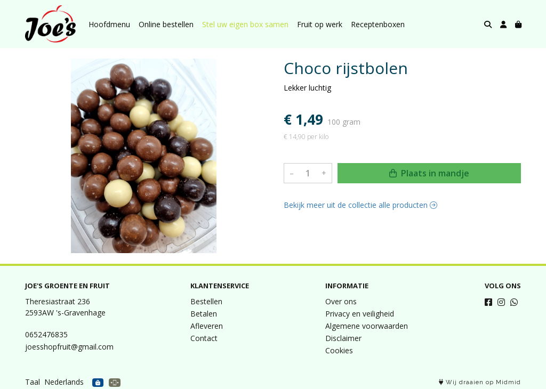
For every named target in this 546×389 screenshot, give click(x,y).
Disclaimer (343, 338)
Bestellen (206, 301)
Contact (204, 338)
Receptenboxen (378, 24)
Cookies (339, 350)
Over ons (341, 301)
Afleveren (206, 326)
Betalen (203, 314)
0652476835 (46, 334)
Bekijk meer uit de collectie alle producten (360, 205)
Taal (32, 382)
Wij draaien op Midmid (480, 382)
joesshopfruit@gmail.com (69, 347)
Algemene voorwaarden (366, 326)
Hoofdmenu (109, 24)
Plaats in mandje (429, 173)
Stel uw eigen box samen (245, 24)
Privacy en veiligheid (359, 314)
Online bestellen (166, 24)
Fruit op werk (319, 24)
